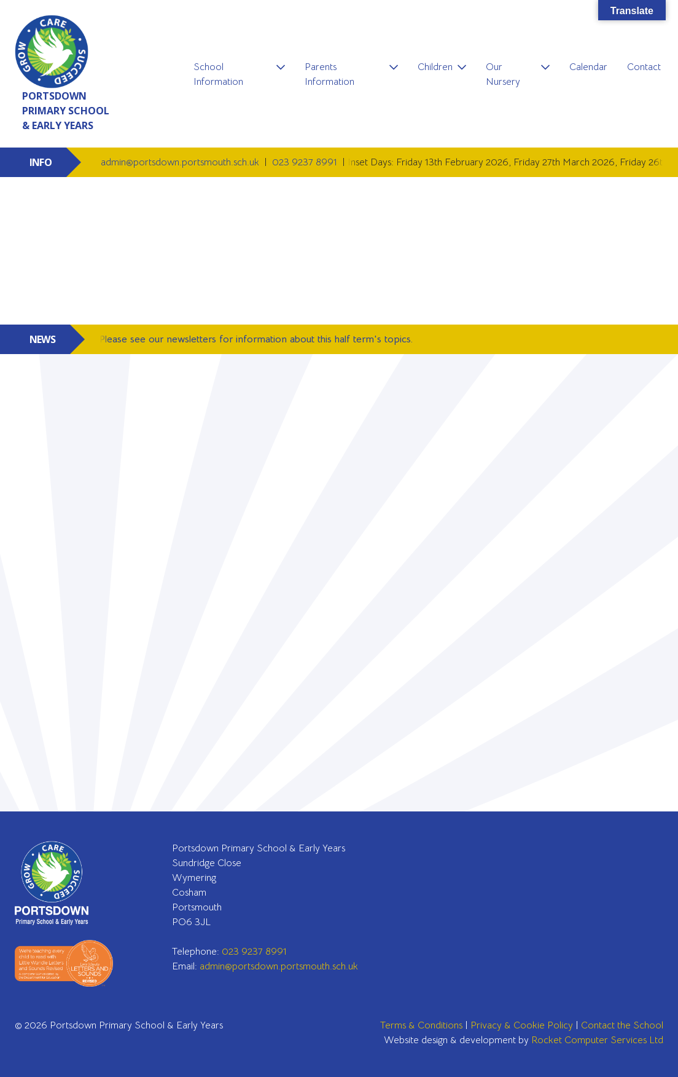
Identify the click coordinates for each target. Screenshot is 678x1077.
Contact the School (622, 1025)
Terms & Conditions (421, 1025)
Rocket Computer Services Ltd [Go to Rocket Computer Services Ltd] (597, 1040)
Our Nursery (503, 74)
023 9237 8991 (306, 162)
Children (435, 67)
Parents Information (329, 74)
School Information (218, 74)
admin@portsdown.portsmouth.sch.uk (181, 162)
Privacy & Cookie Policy (521, 1025)
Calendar (588, 67)
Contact (644, 67)
